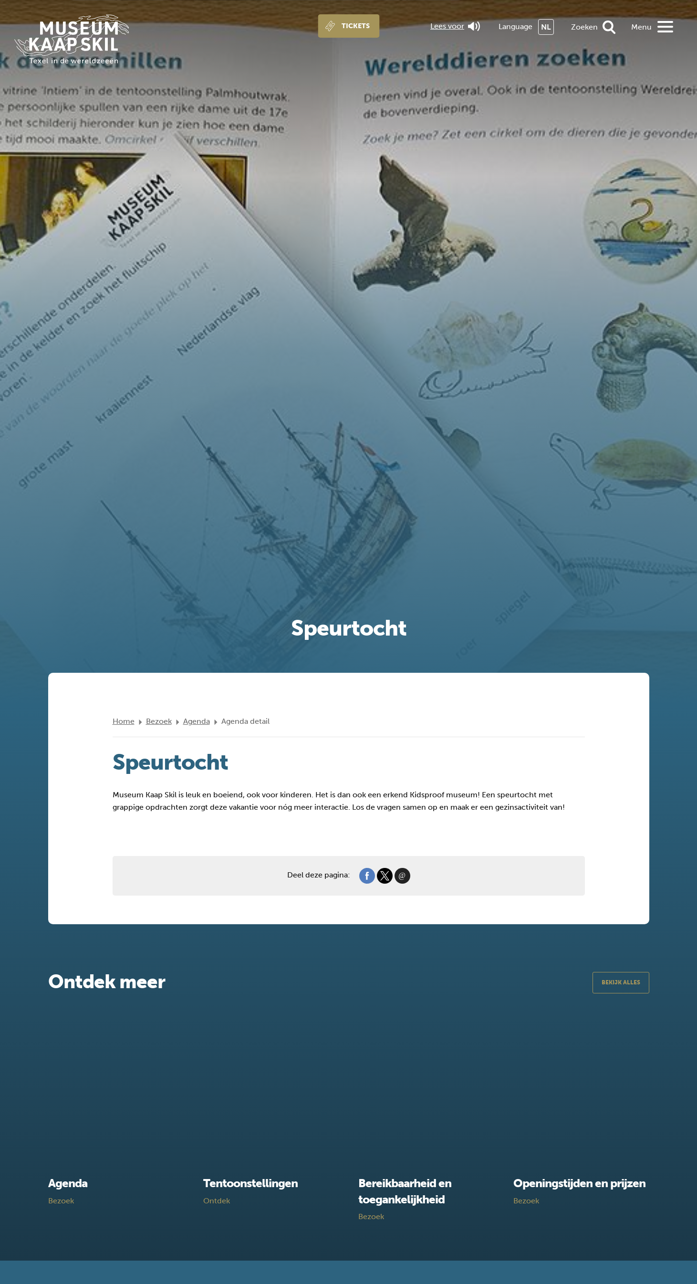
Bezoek (159, 721)
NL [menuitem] (546, 26)
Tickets (356, 26)
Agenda (196, 721)
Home (124, 721)
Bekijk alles (621, 982)
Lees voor (455, 26)
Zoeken (584, 26)
